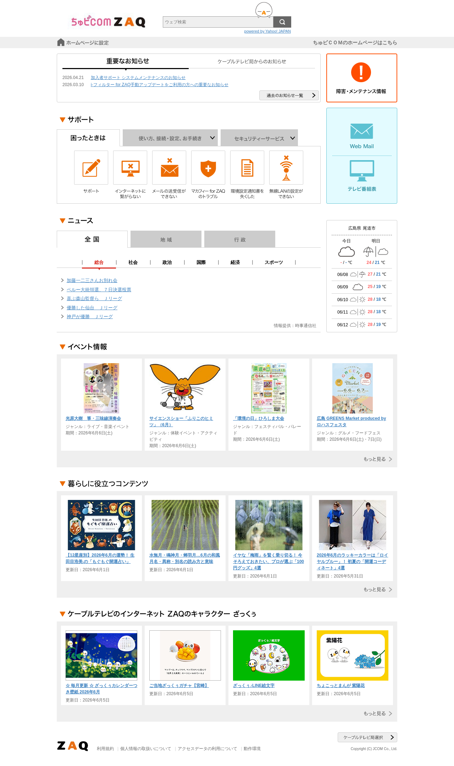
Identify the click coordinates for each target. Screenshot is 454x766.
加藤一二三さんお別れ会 (92, 280)
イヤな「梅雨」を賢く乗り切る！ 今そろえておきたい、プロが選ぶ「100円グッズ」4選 (268, 561)
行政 (239, 239)
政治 (167, 262)
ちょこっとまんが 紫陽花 (341, 685)
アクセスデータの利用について (207, 749)
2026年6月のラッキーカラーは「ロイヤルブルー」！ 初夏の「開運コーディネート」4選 (352, 561)
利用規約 (105, 749)
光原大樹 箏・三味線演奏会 (93, 418)
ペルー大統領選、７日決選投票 (99, 289)
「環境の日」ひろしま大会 (258, 418)
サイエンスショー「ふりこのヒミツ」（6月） (181, 421)
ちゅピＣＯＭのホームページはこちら (355, 42)
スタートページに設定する (84, 42)
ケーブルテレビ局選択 (367, 737)
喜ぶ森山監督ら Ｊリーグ (94, 298)
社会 (133, 262)
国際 (201, 262)
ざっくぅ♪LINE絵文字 (254, 685)
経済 (235, 262)
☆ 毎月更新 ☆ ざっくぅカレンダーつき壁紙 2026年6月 (101, 688)
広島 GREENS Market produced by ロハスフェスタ (351, 421)
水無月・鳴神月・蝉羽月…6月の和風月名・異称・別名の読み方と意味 (184, 558)
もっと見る (376, 459)
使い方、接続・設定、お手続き (170, 137)
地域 (166, 239)
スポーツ (274, 262)
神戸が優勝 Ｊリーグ (90, 316)
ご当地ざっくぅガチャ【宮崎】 (179, 685)
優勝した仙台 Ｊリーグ (92, 307)
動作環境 (252, 749)
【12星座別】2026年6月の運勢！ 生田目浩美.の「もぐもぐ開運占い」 (100, 558)
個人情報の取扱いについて (145, 749)
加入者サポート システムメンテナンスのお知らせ (138, 77)
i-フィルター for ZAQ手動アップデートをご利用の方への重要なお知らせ (159, 84)
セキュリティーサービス (259, 137)
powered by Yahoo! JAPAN (267, 31)
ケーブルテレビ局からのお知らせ (252, 64)
